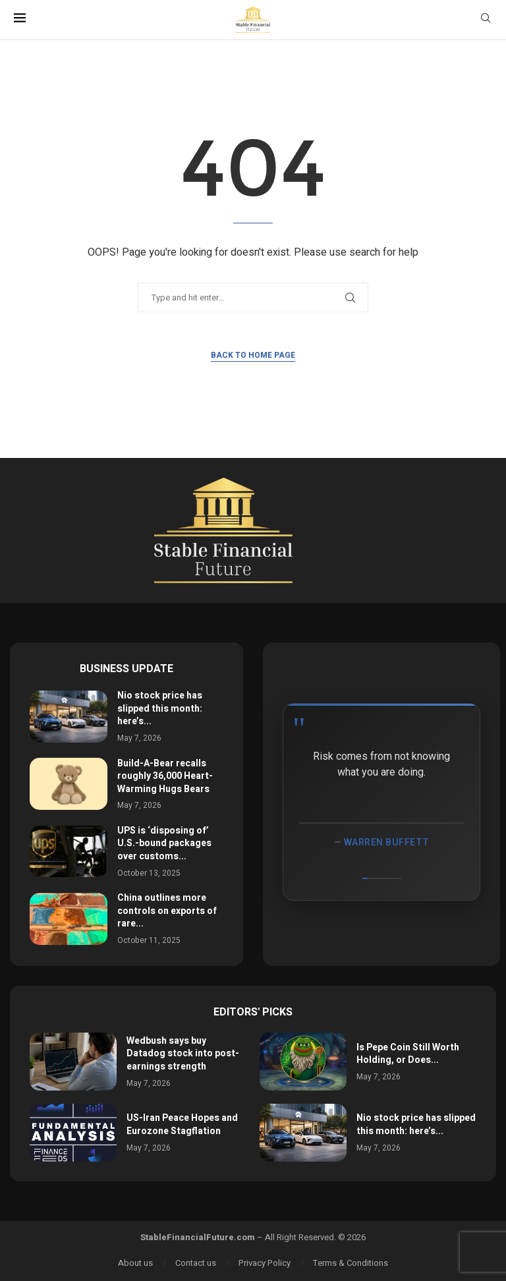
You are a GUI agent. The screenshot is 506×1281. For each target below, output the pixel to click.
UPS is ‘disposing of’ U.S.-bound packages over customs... (164, 843)
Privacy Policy (265, 1263)
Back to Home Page (253, 355)
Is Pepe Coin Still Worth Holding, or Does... (407, 1054)
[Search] (485, 20)
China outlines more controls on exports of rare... (167, 910)
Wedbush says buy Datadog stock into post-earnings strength (182, 1053)
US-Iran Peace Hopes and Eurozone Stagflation (182, 1124)
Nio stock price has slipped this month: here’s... (159, 708)
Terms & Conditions (350, 1263)
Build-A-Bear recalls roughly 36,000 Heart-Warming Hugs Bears (165, 776)
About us (135, 1263)
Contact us (195, 1263)
